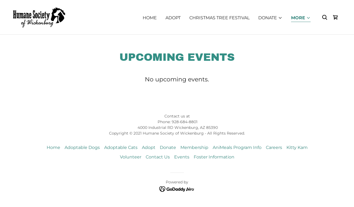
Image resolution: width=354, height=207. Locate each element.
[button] (270, 18)
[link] (40, 17)
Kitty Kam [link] (297, 147)
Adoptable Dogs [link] (82, 147)
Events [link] (181, 157)
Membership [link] (194, 147)
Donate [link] (168, 147)
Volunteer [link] (130, 157)
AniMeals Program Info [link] (237, 147)
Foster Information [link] (214, 157)
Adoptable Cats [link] (121, 147)
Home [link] (150, 17)
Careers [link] (274, 147)
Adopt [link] (173, 17)
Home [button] (53, 147)
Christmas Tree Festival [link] (219, 17)
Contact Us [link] (158, 157)
